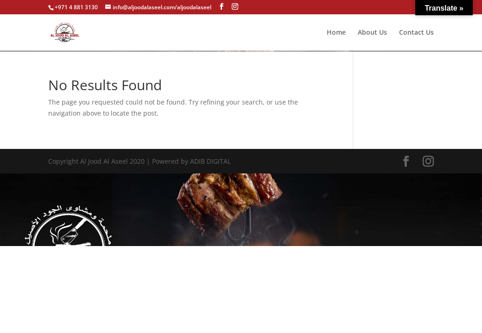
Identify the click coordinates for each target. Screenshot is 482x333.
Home (336, 33)
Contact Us (416, 33)
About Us (372, 33)
